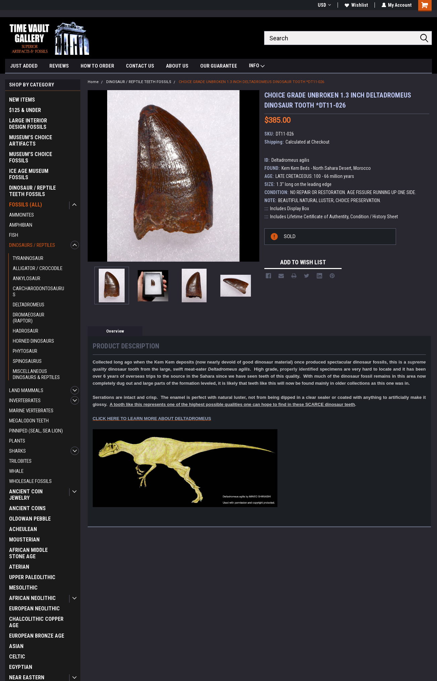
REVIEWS (59, 66)
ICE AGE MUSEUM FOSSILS (28, 174)
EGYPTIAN (20, 667)
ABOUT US (177, 66)
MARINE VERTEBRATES (31, 411)
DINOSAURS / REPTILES (32, 245)
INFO (257, 66)
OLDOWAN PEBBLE (30, 519)
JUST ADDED (24, 66)
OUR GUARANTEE (218, 66)
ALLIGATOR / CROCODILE (37, 268)
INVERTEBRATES (25, 401)
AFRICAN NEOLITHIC (32, 598)
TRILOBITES (20, 461)
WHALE (16, 471)
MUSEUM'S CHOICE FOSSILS (30, 157)
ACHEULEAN (23, 529)
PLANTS (17, 441)
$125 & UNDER (25, 110)
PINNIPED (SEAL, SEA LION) (36, 431)
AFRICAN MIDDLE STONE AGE (28, 553)
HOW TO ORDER (97, 66)
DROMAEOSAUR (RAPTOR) (28, 318)
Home (93, 82)
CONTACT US (140, 66)
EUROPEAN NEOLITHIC (34, 608)
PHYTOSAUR (25, 351)
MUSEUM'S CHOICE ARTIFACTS (30, 140)
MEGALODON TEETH (29, 421)
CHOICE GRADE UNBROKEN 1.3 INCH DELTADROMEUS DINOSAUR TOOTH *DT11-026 (251, 82)
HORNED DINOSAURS (33, 341)
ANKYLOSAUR (26, 278)
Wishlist (355, 5)
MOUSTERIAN (24, 539)
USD (324, 5)
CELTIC (17, 656)
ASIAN (16, 646)
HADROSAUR (25, 331)
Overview (115, 331)
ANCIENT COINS (27, 508)
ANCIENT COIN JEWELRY (26, 494)
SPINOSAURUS (27, 361)
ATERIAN (19, 567)
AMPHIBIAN (20, 225)
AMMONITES (21, 215)
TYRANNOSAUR (28, 258)
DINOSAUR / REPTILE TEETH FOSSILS (32, 191)
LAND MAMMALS (26, 390)
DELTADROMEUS (28, 305)
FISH (13, 235)
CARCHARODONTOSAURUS (38, 292)
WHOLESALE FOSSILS (30, 481)
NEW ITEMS (22, 100)
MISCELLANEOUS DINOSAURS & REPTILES (36, 374)
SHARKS (17, 451)
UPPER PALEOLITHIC (32, 577)
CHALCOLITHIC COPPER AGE (36, 622)
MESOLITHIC (23, 587)
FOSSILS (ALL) (25, 204)
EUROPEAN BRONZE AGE (36, 636)
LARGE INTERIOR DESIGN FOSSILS (28, 123)
